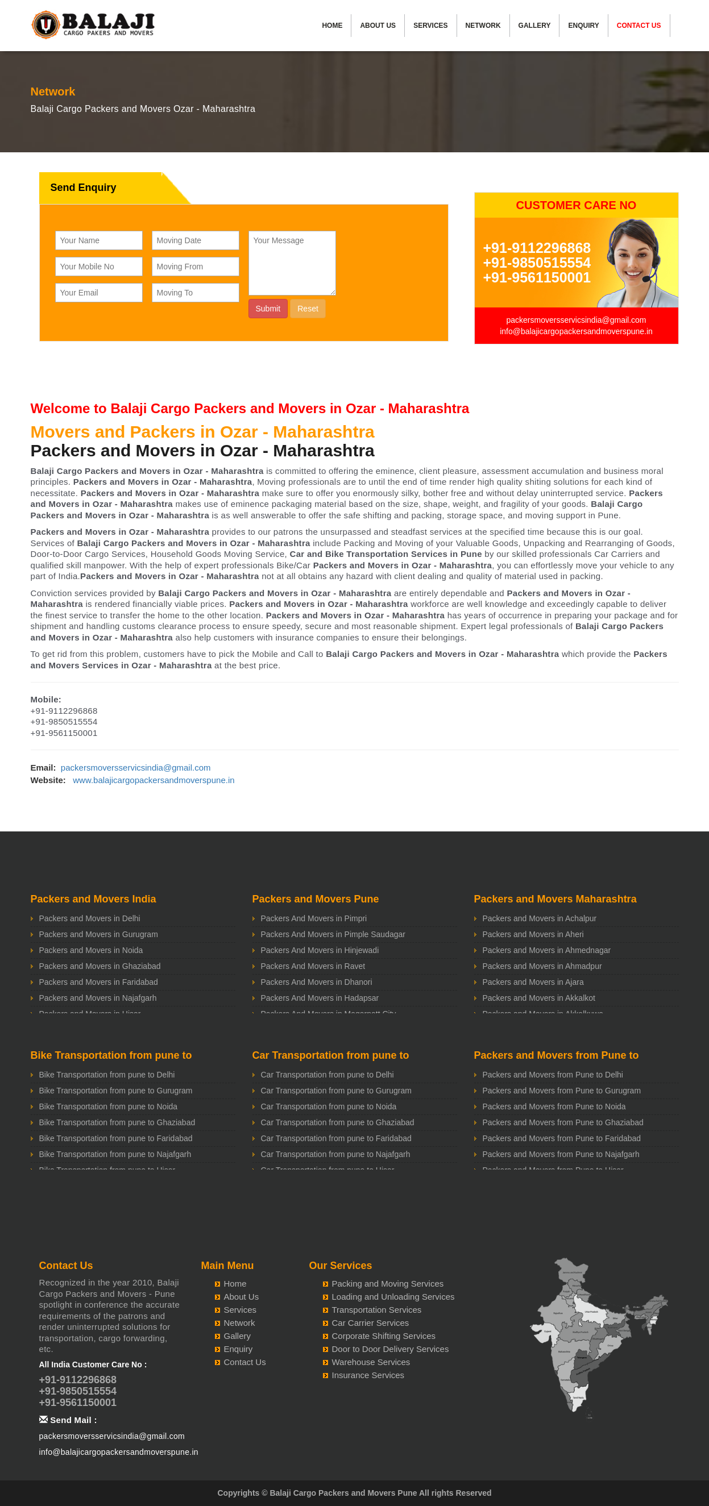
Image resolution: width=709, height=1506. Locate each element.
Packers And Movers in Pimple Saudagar (333, 934)
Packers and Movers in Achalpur (540, 918)
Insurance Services (368, 1375)
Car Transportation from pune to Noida (329, 1106)
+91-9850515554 (537, 263)
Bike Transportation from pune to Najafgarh (115, 1154)
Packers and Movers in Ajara (533, 982)
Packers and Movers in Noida (91, 950)
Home (332, 26)
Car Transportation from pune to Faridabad (336, 1138)
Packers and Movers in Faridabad (98, 982)
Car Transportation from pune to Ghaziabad (337, 1122)
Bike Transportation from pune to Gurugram (116, 1090)
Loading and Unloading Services (393, 1296)
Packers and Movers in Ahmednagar (547, 950)
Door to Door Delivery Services (390, 1349)
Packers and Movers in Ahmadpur (542, 966)
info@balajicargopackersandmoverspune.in (576, 331)
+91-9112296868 (537, 248)
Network (483, 26)
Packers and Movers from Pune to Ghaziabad (563, 1122)
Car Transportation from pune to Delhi (327, 1074)
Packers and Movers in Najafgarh (98, 997)
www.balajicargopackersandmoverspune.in (153, 780)
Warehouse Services (371, 1362)
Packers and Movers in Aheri (533, 934)
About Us (378, 26)
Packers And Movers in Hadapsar (320, 997)
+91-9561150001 (537, 277)
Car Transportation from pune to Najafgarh (336, 1154)
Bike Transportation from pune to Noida (108, 1106)
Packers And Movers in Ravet (313, 966)
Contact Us (639, 26)
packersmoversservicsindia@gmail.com (576, 320)
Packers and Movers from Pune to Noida (554, 1106)
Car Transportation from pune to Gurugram (336, 1090)
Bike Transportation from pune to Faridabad (116, 1138)
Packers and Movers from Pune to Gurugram (562, 1090)
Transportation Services (377, 1309)
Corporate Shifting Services (384, 1336)
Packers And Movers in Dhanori (316, 982)
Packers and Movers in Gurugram (98, 934)
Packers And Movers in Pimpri (314, 918)
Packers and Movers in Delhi (89, 918)
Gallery (535, 26)
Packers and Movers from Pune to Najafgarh (561, 1154)
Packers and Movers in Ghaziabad (100, 966)
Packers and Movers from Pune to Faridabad (562, 1138)
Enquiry (583, 26)
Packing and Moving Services (388, 1283)
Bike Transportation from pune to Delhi (107, 1074)
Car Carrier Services (370, 1323)
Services (430, 26)
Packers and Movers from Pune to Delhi (553, 1074)
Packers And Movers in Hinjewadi (320, 950)
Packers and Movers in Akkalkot (539, 997)
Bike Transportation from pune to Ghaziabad (117, 1122)
